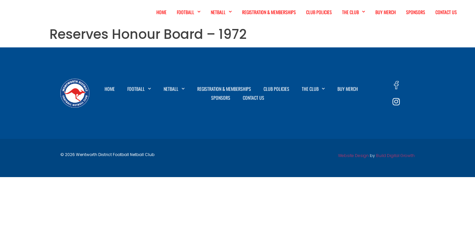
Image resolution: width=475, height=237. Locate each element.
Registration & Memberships (269, 12)
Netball (221, 12)
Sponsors (415, 12)
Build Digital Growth (395, 155)
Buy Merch (385, 12)
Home (161, 12)
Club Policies (319, 12)
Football (189, 12)
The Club (353, 12)
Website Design (353, 155)
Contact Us (446, 12)
